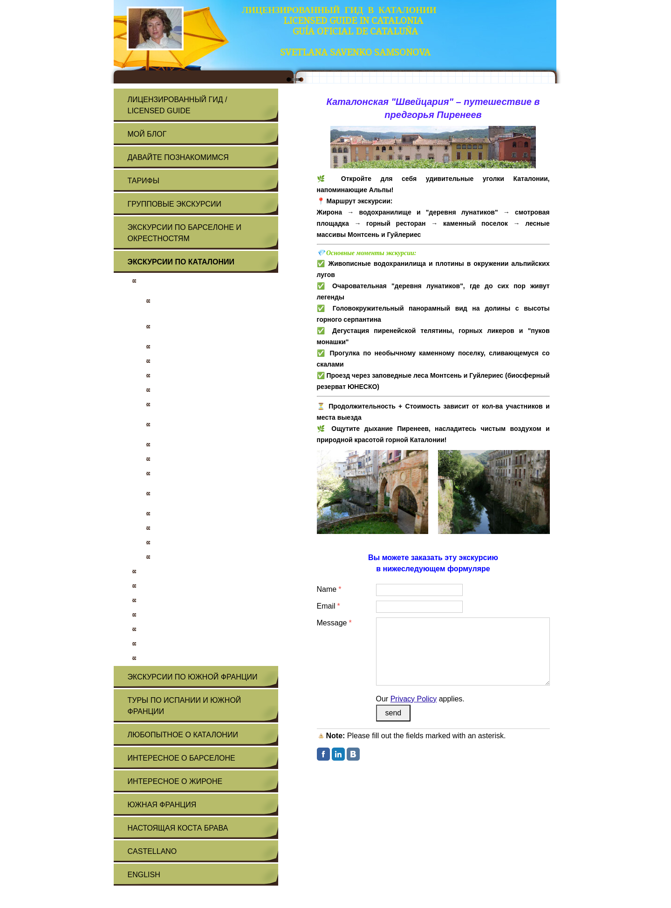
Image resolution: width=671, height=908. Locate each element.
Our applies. (420, 699)
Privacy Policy (413, 699)
